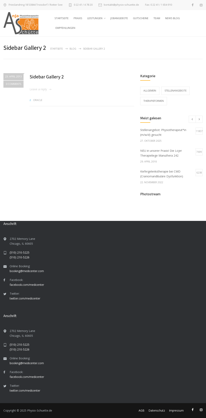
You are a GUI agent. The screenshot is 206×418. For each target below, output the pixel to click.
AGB (141, 410)
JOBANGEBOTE (119, 18)
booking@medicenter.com (27, 271)
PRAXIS (78, 18)
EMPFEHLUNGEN (65, 28)
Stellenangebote (175, 90)
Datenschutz (156, 410)
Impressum (176, 410)
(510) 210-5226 (19, 257)
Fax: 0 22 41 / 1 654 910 (158, 4)
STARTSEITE (62, 18)
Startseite (56, 48)
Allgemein (149, 90)
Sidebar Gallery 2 (47, 77)
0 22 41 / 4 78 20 (83, 4)
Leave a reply (38, 89)
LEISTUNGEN (94, 18)
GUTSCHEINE (140, 18)
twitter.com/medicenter (25, 298)
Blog (73, 48)
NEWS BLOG (172, 18)
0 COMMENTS (13, 84)
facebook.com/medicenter (27, 285)
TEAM (156, 18)
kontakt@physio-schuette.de (121, 4)
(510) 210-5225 (19, 252)
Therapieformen (153, 101)
